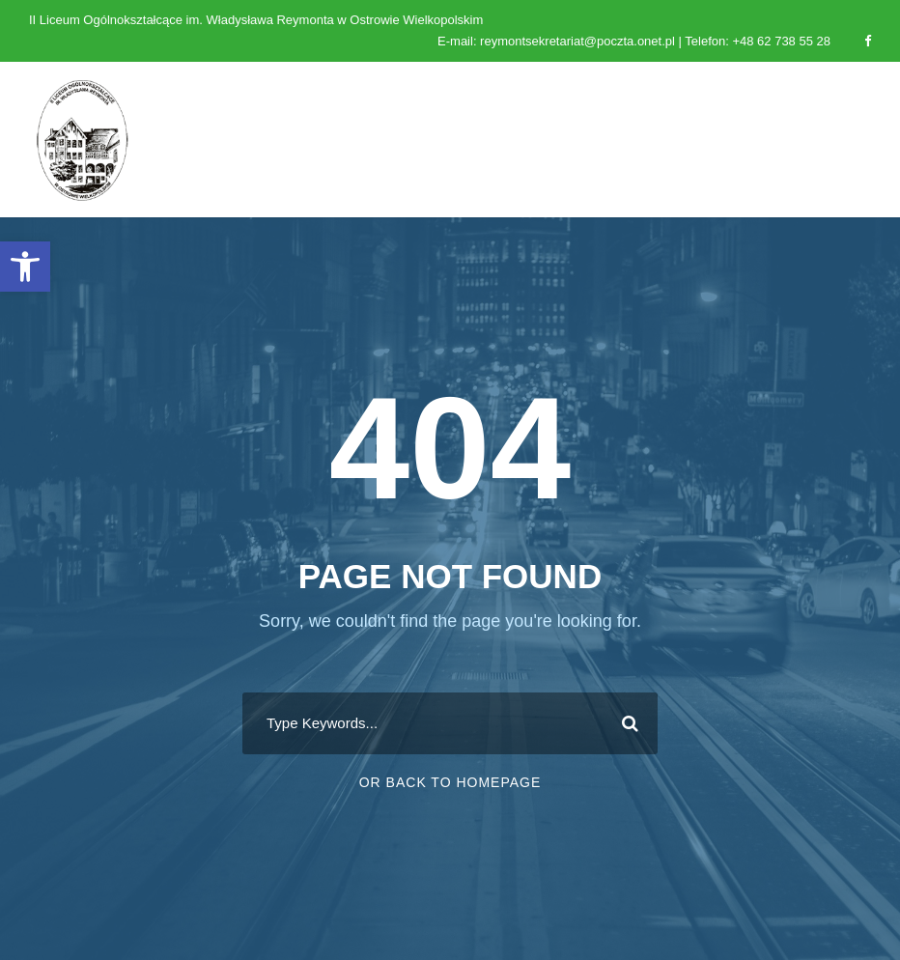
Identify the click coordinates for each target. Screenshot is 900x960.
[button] (25, 266)
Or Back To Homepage (450, 782)
